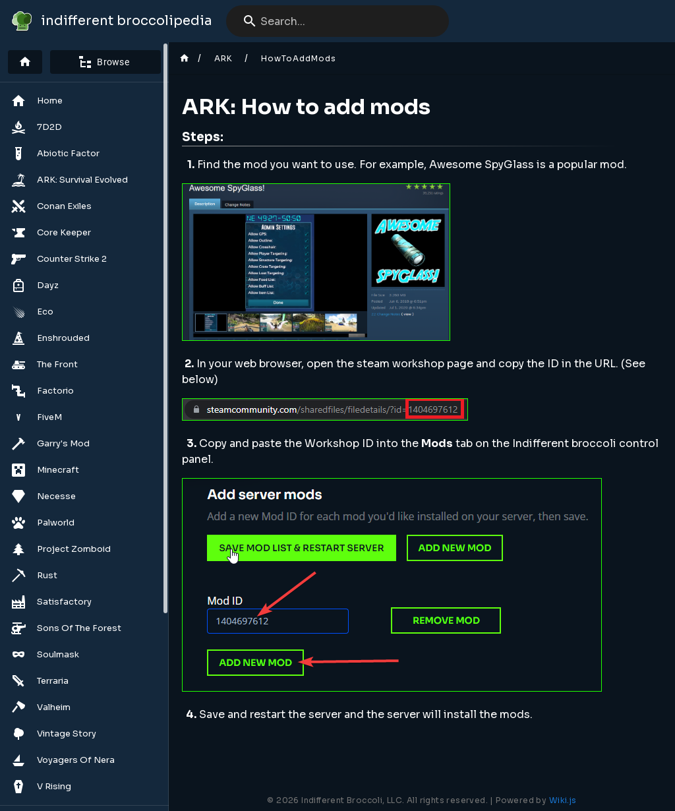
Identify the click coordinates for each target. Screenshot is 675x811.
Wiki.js (563, 800)
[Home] (25, 62)
